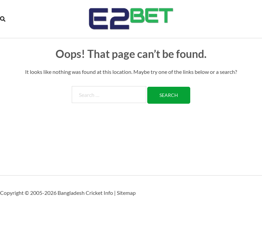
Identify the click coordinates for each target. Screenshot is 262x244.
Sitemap (126, 192)
